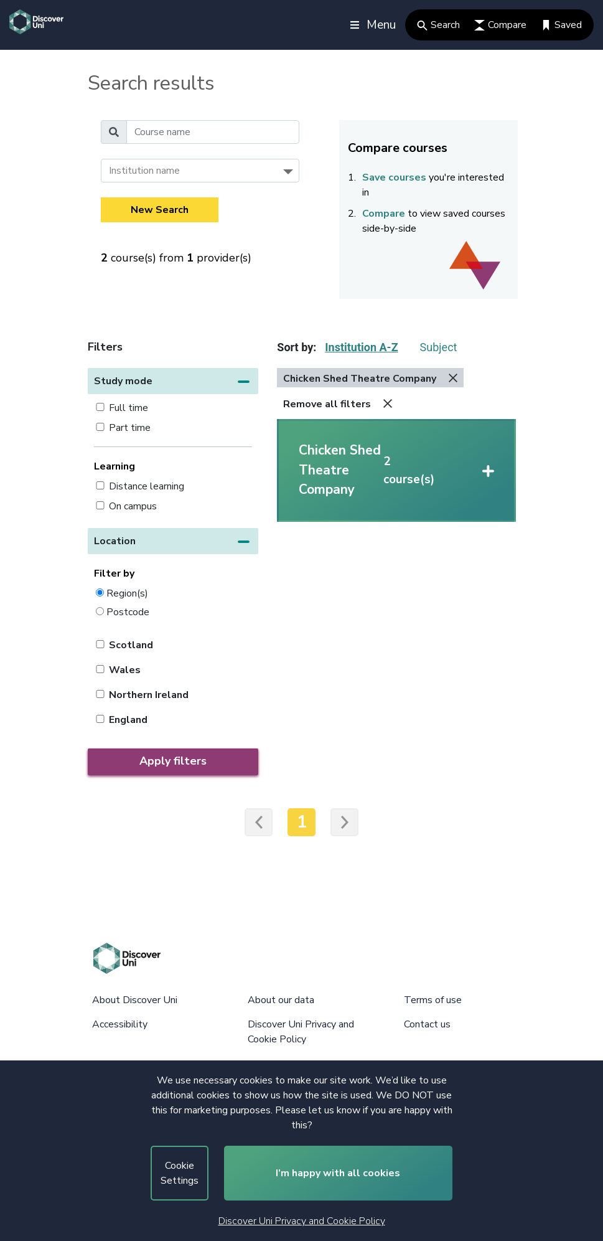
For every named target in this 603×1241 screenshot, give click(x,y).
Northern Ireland (149, 695)
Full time (128, 408)
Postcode (127, 611)
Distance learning (146, 486)
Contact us (427, 1024)
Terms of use (433, 1000)
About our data (281, 1000)
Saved (561, 25)
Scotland (131, 645)
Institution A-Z (361, 347)
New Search (160, 210)
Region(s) (127, 593)
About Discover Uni (134, 1000)
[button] (173, 381)
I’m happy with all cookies (338, 1173)
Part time (130, 428)
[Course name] (212, 132)
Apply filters (173, 760)
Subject (438, 347)
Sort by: (296, 347)
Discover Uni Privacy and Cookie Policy (301, 1221)
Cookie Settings (180, 1173)
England (128, 720)
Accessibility (119, 1024)
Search (438, 25)
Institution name (144, 170)
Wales (125, 670)
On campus (133, 506)
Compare (500, 25)
